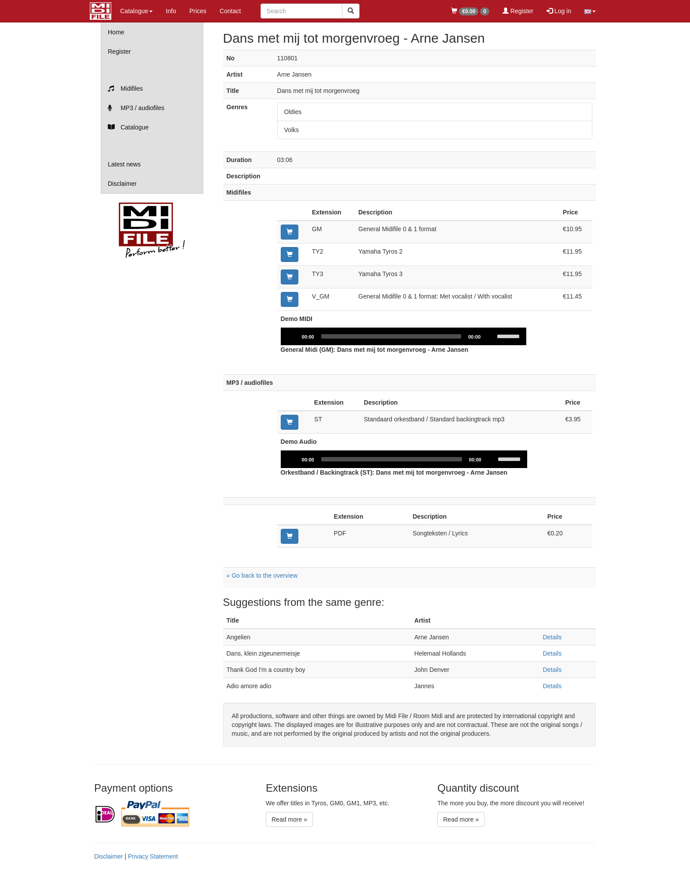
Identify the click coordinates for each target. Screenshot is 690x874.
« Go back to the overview (262, 575)
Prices (197, 11)
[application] (404, 336)
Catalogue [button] (136, 11)
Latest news (124, 164)
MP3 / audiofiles (136, 107)
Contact (230, 11)
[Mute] (491, 336)
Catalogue (128, 127)
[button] (590, 11)
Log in (559, 11)
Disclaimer (122, 183)
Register (518, 11)
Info (171, 11)
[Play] (292, 336)
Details (552, 637)
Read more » (289, 819)
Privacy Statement (153, 856)
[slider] (391, 336)
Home (116, 32)
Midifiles (125, 88)
